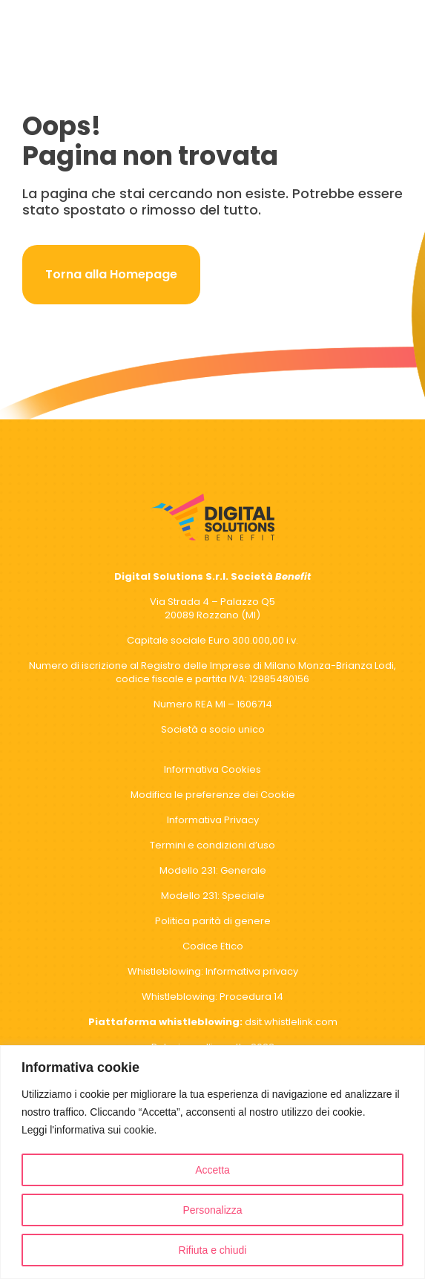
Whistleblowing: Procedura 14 (212, 996)
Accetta (212, 1170)
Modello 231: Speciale (213, 896)
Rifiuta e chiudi (213, 1250)
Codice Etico (212, 946)
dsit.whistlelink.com (212, 1022)
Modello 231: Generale (212, 870)
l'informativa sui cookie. (103, 1130)
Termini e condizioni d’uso (212, 845)
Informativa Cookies (212, 769)
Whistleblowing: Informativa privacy (213, 971)
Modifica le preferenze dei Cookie (213, 795)
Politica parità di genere (213, 921)
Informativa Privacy (213, 820)
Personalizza (212, 1210)
